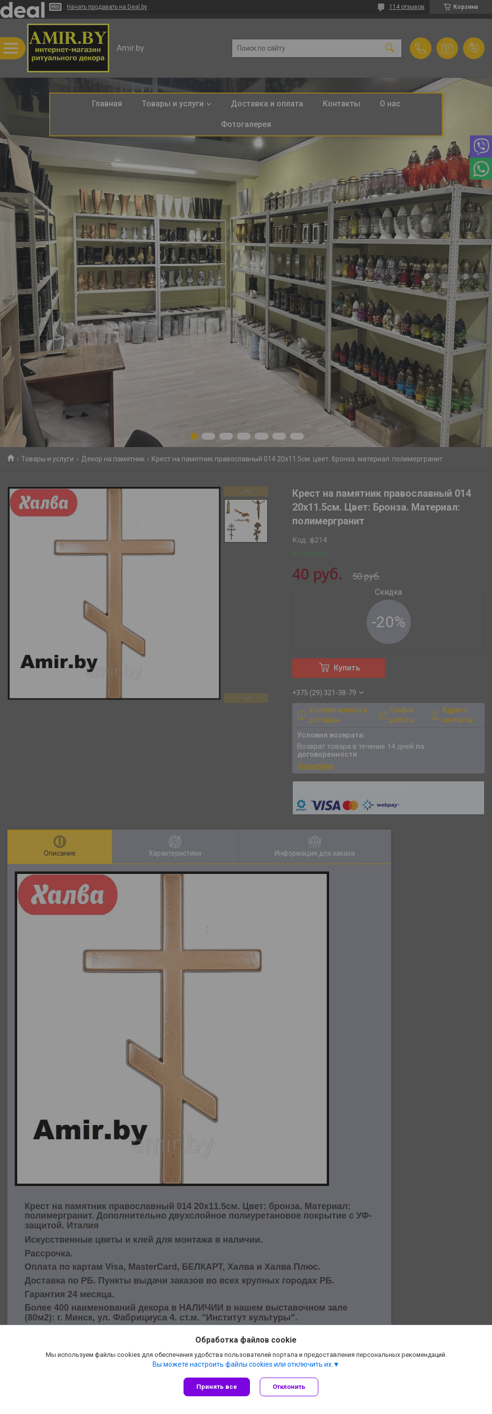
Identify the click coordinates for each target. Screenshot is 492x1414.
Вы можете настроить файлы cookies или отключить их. (243, 1364)
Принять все (216, 1386)
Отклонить (289, 1386)
